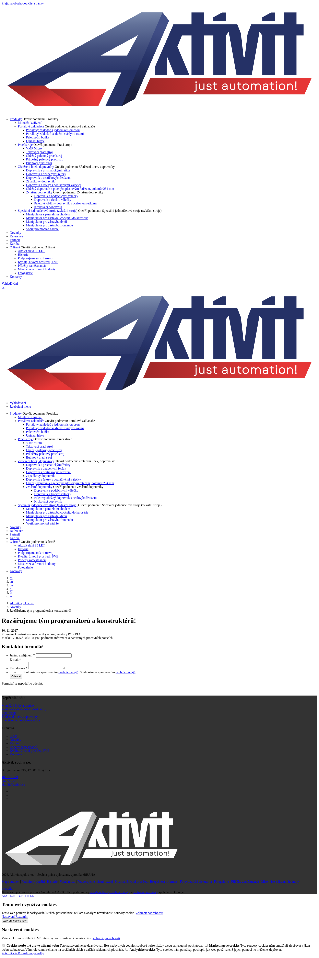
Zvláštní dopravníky (39, 192)
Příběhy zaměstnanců (32, 265)
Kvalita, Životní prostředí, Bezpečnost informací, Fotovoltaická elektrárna (163, 882)
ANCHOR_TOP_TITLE (18, 897)
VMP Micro (34, 148)
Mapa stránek (10, 882)
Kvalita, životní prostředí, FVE (38, 262)
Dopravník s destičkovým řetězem (48, 177)
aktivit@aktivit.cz (13, 785)
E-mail (16, 659)
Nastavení (8, 918)
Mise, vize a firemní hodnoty (37, 269)
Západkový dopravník (40, 181)
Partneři (15, 240)
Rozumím (21, 918)
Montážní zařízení (30, 122)
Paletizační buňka (37, 137)
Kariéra (15, 243)
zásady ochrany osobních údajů (110, 893)
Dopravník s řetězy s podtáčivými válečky (53, 185)
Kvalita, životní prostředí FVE (29, 752)
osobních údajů (68, 673)
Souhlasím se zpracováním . (108, 673)
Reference (16, 236)
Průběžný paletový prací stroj (45, 159)
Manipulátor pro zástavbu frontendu (49, 225)
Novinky (15, 232)
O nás (13, 737)
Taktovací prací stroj (39, 152)
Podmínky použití (33, 882)
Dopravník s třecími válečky (52, 199)
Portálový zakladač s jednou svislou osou (53, 130)
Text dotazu (19, 669)
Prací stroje (25, 144)
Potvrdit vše (10, 954)
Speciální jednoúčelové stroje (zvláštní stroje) (47, 210)
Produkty (16, 119)
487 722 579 (10, 778)
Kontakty (16, 276)
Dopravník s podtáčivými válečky (56, 196)
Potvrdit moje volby (31, 954)
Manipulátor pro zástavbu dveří (46, 221)
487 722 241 (10, 782)
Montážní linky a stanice (18, 707)
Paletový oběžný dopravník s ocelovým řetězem (65, 203)
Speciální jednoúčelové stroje (21, 721)
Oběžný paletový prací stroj (44, 155)
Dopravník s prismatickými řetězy (48, 170)
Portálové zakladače (31, 126)
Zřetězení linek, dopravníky (36, 166)
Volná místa (68, 882)
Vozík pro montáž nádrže (42, 229)
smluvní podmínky (145, 893)
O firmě (15, 247)
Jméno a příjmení (23, 655)
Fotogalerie (25, 273)
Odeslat (16, 677)
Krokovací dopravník (48, 207)
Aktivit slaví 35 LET (31, 251)
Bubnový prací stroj (39, 163)
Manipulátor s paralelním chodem (48, 214)
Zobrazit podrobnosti (149, 914)
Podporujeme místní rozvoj (35, 258)
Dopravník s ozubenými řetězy (46, 174)
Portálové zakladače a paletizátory (24, 710)
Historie (23, 254)
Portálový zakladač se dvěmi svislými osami (55, 133)
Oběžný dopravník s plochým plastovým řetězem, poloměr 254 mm (70, 188)
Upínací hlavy (35, 141)
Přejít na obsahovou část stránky (23, 3)
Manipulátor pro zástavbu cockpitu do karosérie (57, 218)
